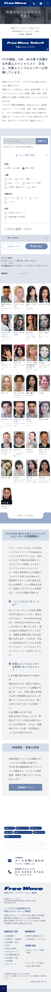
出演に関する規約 (34, 966)
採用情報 (9, 961)
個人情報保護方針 (13, 955)
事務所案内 (10, 936)
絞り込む (38, 246)
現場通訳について (25, 787)
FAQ (7, 945)
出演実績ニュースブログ (36, 939)
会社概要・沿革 (12, 942)
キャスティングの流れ (35, 963)
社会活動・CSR (12, 958)
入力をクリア (13, 246)
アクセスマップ (12, 952)
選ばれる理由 (11, 948)
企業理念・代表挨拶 (13, 939)
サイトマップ (11, 964)
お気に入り (8, 265)
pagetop (3, 988)
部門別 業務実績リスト (36, 936)
